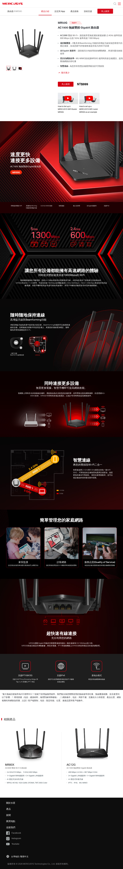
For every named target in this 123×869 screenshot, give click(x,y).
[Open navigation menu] (119, 4)
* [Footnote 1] (2, 694)
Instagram (13, 838)
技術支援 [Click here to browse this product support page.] (88, 11)
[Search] (115, 4)
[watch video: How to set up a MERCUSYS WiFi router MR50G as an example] (89, 98)
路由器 (10, 11)
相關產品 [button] (9, 719)
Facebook (13, 833)
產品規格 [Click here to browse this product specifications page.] (74, 11)
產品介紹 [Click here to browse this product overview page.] (45, 11)
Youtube (12, 844)
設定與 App (60, 11)
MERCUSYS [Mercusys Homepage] (13, 4)
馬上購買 (105, 11)
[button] (17, 856)
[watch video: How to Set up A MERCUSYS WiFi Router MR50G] (68, 98)
